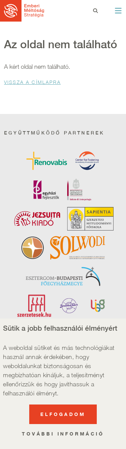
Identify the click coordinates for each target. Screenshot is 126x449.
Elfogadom (62, 420)
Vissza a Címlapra (32, 82)
